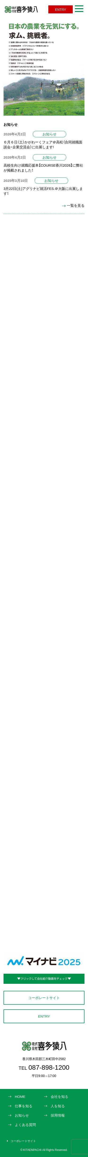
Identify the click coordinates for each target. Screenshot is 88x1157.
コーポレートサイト (44, 997)
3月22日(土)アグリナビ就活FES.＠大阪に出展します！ (43, 191)
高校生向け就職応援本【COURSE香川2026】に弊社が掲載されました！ (43, 168)
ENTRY (60, 9)
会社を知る (59, 1096)
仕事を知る (23, 1106)
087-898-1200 (44, 1067)
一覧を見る (73, 205)
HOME (20, 1096)
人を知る (58, 1106)
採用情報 (58, 1115)
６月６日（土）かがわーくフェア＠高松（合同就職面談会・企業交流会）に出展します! (43, 144)
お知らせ (49, 134)
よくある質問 (25, 1124)
